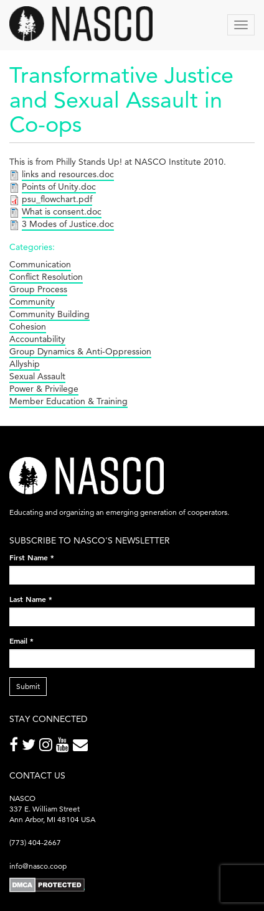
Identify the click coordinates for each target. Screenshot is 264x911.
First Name (31, 557)
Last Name (30, 599)
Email (21, 640)
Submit (28, 686)
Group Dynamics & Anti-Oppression (80, 351)
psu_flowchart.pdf (57, 199)
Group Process (38, 289)
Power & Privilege (43, 388)
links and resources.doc (68, 174)
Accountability (37, 339)
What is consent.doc (61, 211)
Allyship (24, 363)
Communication (40, 264)
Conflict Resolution (46, 276)
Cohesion (27, 326)
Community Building (49, 314)
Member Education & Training (68, 401)
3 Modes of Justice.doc (68, 223)
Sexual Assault (37, 376)
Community (32, 301)
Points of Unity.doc (59, 186)
